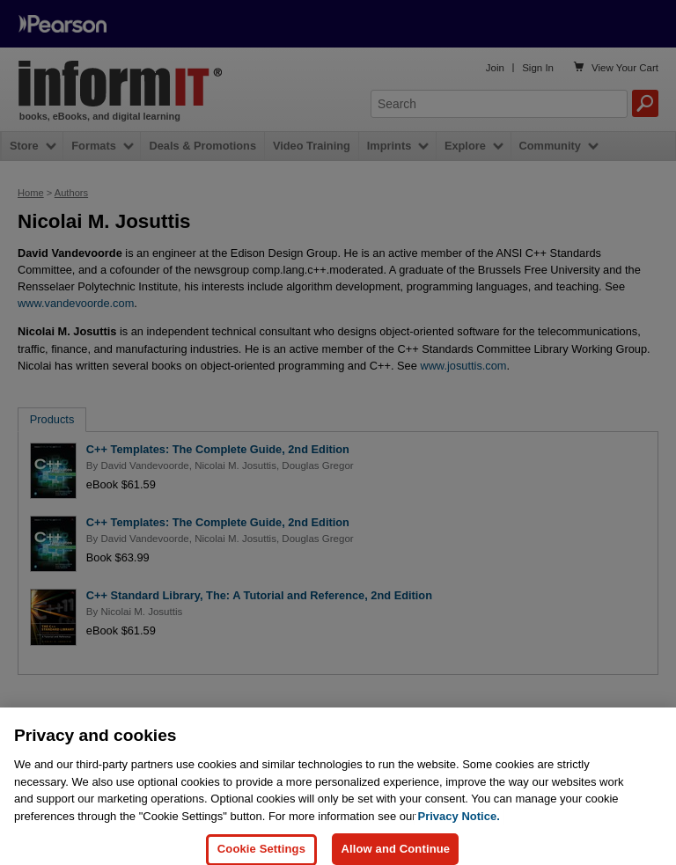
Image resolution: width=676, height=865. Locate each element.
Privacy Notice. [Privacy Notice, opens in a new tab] (459, 824)
